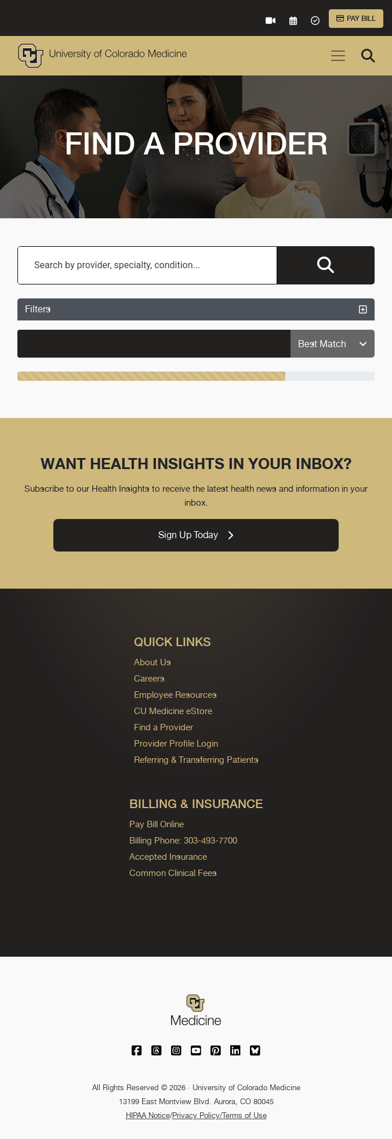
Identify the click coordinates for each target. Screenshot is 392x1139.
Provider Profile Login (176, 743)
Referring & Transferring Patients (196, 760)
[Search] (368, 55)
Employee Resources (175, 695)
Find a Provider (163, 727)
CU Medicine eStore (173, 711)
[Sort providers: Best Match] (333, 344)
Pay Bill (356, 19)
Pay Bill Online (156, 824)
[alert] (154, 344)
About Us (152, 662)
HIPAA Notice (148, 1115)
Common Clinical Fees (173, 873)
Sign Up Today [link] (195, 534)
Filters (196, 309)
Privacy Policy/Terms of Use (219, 1115)
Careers (149, 678)
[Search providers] (326, 265)
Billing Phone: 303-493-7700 (183, 840)
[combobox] (147, 265)
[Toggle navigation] (338, 56)
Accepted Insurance (168, 857)
